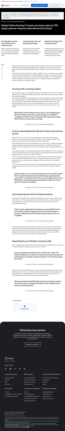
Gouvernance (46, 380)
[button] (61, 16)
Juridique (26, 392)
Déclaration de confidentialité (11, 413)
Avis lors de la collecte (9, 426)
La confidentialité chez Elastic (31, 396)
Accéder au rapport (33, 1)
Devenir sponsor (47, 396)
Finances (45, 382)
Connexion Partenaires (30, 380)
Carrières (7, 392)
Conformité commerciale (30, 398)
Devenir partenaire (29, 384)
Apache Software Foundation (11, 424)
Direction (7, 380)
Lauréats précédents (48, 392)
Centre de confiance (29, 394)
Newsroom (7, 384)
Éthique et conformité (29, 400)
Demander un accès (29, 382)
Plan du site (20, 413)
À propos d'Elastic (9, 377)
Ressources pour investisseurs (51, 377)
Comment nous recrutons (11, 396)
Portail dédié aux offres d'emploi (13, 394)
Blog (6, 382)
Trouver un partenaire (29, 377)
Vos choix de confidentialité (21, 426)
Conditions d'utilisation (20, 412)
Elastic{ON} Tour (47, 394)
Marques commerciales (10, 412)
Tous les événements (48, 398)
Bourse (44, 384)
